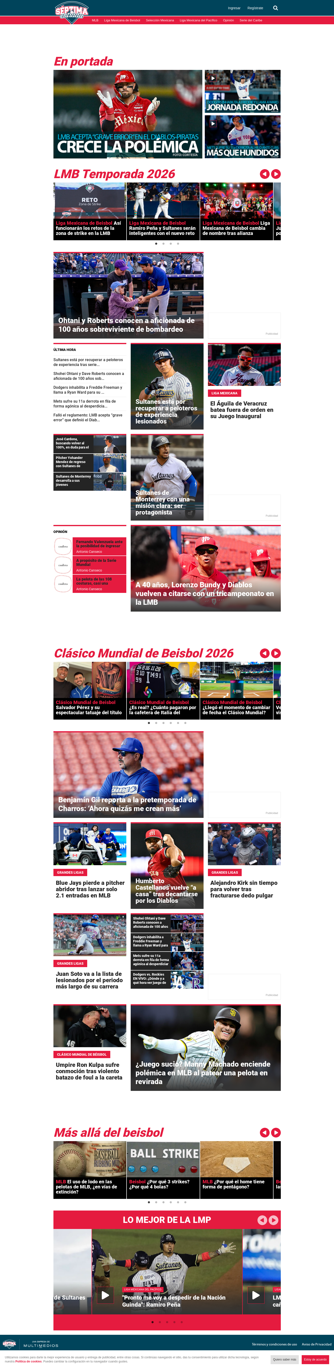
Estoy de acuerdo (315, 1359)
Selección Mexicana (160, 20)
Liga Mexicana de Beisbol (122, 20)
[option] (89, 211)
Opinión (228, 20)
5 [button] (178, 723)
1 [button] (156, 243)
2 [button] (163, 243)
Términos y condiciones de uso (274, 1344)
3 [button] (170, 243)
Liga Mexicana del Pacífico (198, 20)
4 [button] (178, 243)
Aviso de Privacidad (317, 1344)
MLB (95, 20)
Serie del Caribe (251, 20)
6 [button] (185, 723)
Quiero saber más (284, 1359)
